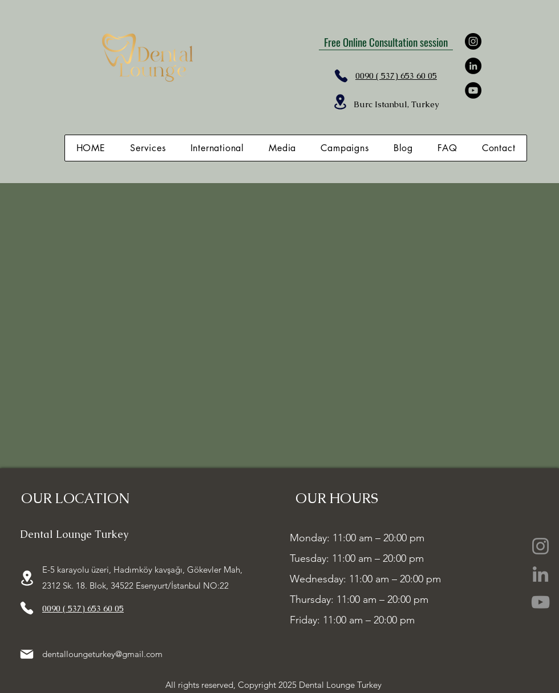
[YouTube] (473, 90)
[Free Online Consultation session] (386, 41)
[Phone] (341, 75)
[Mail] (26, 654)
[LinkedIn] (473, 66)
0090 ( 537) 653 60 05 (83, 608)
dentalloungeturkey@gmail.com (102, 654)
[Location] (340, 102)
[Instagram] (473, 41)
